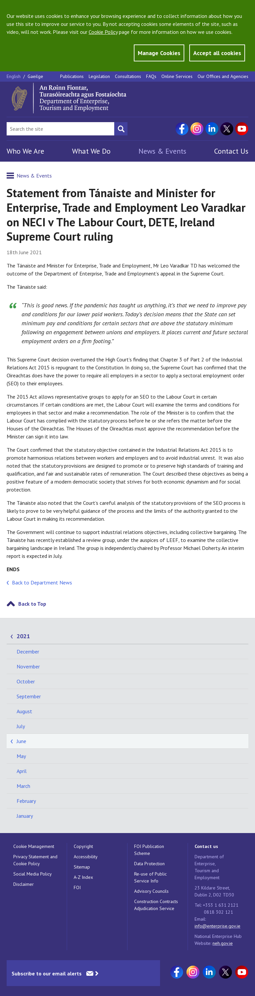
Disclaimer (23, 884)
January (25, 815)
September (29, 696)
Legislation (99, 76)
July (21, 726)
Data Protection (149, 864)
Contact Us (231, 151)
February (26, 801)
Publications (72, 76)
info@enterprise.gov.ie (217, 926)
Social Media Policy (32, 874)
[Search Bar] (60, 128)
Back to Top (32, 603)
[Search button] (121, 128)
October (26, 681)
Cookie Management (33, 846)
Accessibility (86, 857)
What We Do (91, 151)
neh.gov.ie (222, 943)
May (21, 756)
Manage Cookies (159, 53)
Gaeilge (35, 76)
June (21, 741)
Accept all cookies (217, 53)
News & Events (162, 151)
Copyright (83, 846)
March (23, 786)
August (24, 711)
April (22, 771)
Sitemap (82, 867)
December (28, 651)
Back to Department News (42, 582)
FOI (77, 887)
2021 (23, 636)
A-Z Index (83, 877)
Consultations (128, 76)
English (14, 76)
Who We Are (25, 151)
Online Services (177, 76)
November (28, 666)
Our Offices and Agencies (223, 76)
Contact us (206, 846)
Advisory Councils (151, 891)
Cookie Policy (103, 32)
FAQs (151, 76)
